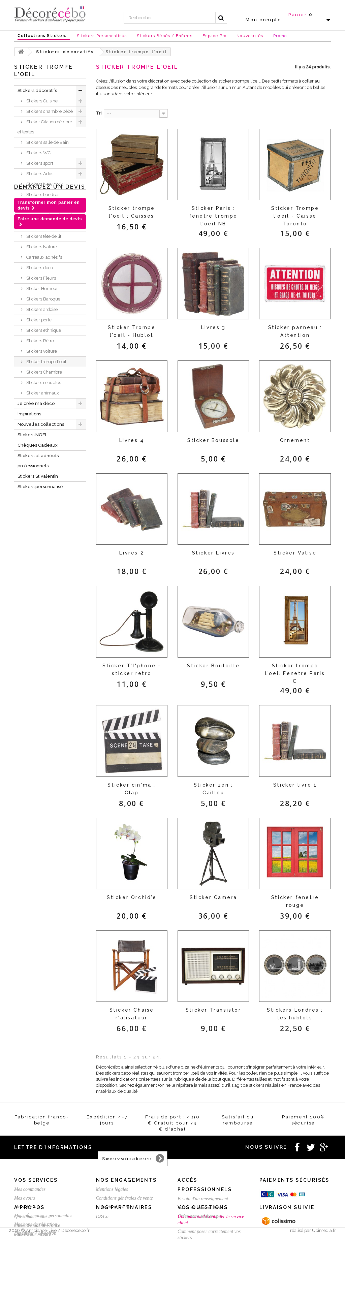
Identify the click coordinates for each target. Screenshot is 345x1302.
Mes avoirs (24, 1198)
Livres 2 (131, 552)
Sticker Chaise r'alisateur (131, 1013)
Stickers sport (39, 163)
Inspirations (29, 413)
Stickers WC (38, 152)
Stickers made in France (37, 1264)
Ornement (295, 440)
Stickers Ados (39, 173)
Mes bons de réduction (35, 1224)
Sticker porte (38, 319)
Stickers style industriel (48, 215)
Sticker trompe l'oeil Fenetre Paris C (295, 673)
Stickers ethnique (43, 330)
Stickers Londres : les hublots (295, 1013)
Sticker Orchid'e (132, 897)
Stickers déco (39, 267)
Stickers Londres (42, 194)
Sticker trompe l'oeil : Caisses (131, 212)
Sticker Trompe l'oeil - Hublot (131, 331)
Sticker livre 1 (295, 785)
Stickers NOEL (33, 434)
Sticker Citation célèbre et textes (45, 126)
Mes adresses (26, 1206)
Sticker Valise (295, 552)
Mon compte (263, 19)
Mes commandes (29, 1189)
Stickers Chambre (43, 372)
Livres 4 (131, 440)
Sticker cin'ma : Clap (131, 788)
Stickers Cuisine (41, 100)
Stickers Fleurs (40, 278)
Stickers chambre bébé (49, 111)
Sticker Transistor (213, 1010)
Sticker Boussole (213, 440)
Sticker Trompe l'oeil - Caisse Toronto (295, 215)
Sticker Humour (41, 288)
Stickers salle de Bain (47, 142)
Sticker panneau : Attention (295, 331)
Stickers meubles (43, 382)
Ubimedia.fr (324, 1295)
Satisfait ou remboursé (117, 1206)
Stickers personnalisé (40, 486)
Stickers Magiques (44, 205)
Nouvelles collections (41, 424)
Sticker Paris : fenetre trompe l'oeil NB (213, 215)
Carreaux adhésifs (43, 257)
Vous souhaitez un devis (200, 1207)
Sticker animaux (42, 392)
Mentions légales (112, 1189)
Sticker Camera (213, 897)
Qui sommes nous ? (32, 1256)
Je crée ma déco (36, 403)
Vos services (36, 1180)
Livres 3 (213, 327)
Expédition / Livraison (35, 1233)
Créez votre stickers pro (200, 1216)
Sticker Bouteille (213, 665)
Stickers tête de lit (43, 236)
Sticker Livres (213, 552)
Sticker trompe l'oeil (45, 361)
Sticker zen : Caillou (213, 788)
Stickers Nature (41, 246)
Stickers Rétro (39, 340)
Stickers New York (44, 184)
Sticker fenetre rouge (295, 901)
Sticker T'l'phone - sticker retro (131, 669)
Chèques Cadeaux (38, 445)
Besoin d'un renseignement (203, 1198)
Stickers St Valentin (38, 476)
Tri (99, 113)
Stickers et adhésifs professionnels (38, 460)
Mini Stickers (38, 225)
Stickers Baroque (42, 298)
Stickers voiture (41, 351)
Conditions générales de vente (124, 1198)
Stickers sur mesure (32, 1273)
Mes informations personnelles (43, 1215)
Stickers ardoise (41, 309)
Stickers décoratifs (37, 90)
